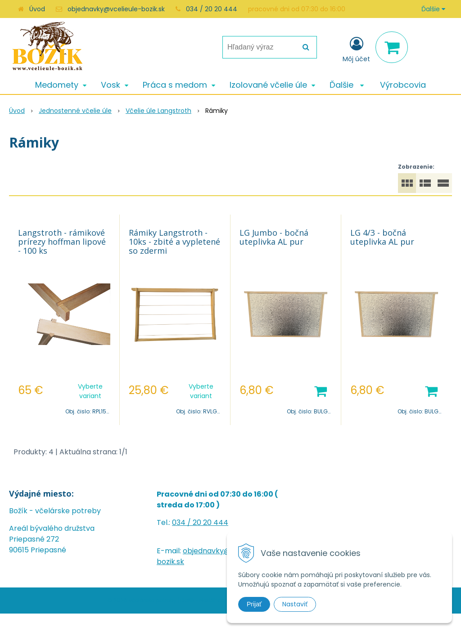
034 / (182, 522)
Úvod (37, 8)
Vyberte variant (90, 391)
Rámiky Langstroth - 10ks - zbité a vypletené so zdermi (174, 241)
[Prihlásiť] (356, 49)
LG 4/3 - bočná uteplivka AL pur (382, 237)
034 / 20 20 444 (211, 8)
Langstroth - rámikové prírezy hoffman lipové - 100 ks (62, 241)
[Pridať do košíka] (320, 390)
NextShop (212, 600)
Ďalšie (433, 8)
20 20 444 (210, 522)
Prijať (254, 604)
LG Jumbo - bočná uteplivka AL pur (274, 237)
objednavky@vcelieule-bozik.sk (116, 8)
